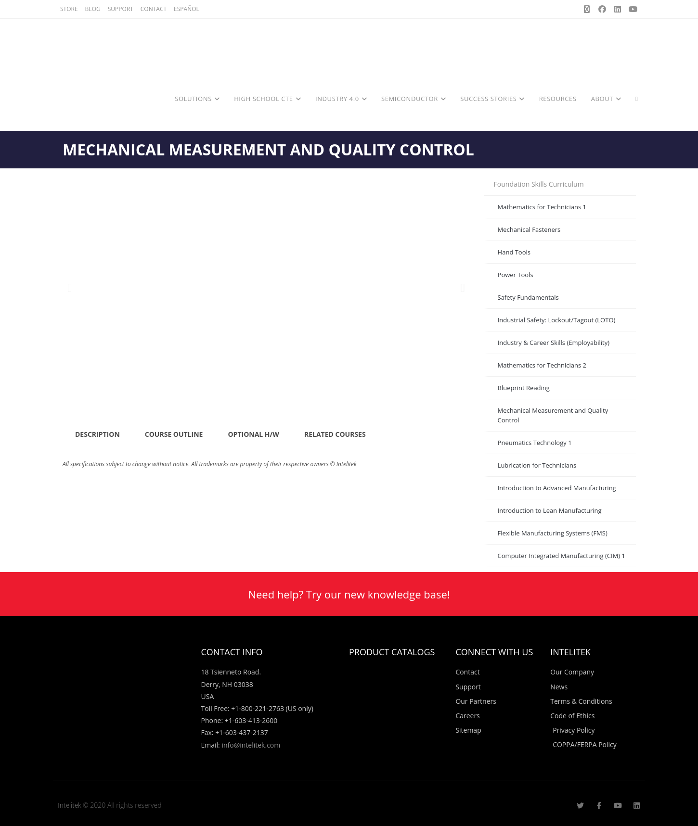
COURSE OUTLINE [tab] (174, 434)
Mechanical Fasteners (529, 229)
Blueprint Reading (524, 387)
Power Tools (515, 274)
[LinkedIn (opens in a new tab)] (617, 9)
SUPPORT (120, 9)
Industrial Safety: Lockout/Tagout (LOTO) (557, 320)
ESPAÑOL (186, 9)
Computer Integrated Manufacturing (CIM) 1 (561, 555)
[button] (69, 287)
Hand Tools (514, 252)
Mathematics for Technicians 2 (542, 365)
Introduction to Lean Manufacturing (550, 510)
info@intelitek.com (250, 745)
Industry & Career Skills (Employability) (553, 342)
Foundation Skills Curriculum (539, 184)
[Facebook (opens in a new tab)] (602, 9)
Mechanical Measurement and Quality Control (553, 415)
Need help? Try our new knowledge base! (349, 594)
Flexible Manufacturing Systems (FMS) (553, 533)
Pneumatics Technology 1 (535, 442)
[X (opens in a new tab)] (587, 9)
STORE (69, 9)
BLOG (93, 9)
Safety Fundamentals (528, 297)
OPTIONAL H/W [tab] (253, 434)
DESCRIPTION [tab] (97, 434)
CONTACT (154, 9)
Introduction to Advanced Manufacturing (557, 487)
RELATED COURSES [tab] (335, 434)
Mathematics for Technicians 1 (542, 207)
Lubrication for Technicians (537, 465)
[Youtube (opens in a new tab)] (631, 9)
